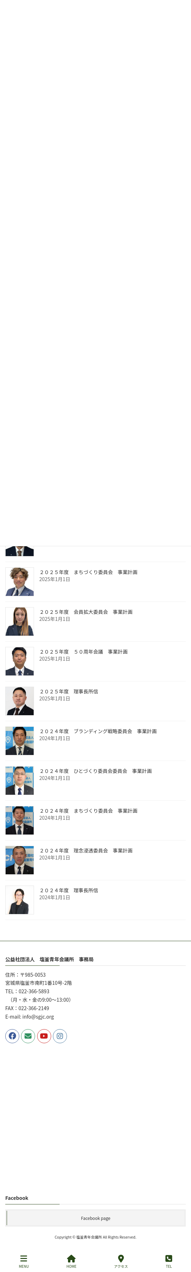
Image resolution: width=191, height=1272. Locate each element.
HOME (71, 1261)
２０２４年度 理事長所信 (68, 890)
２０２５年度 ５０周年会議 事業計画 (83, 651)
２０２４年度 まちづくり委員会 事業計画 (88, 810)
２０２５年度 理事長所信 (68, 691)
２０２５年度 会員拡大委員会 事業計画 (85, 612)
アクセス (121, 1261)
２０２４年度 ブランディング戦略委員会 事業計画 (98, 731)
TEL (168, 1261)
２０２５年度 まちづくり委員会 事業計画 (88, 572)
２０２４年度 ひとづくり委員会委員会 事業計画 (95, 771)
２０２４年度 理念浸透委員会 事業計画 (85, 850)
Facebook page (95, 1218)
